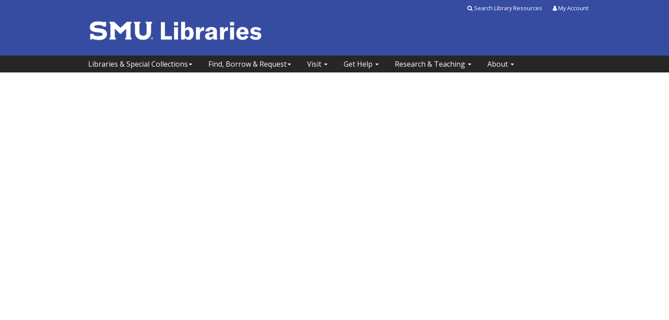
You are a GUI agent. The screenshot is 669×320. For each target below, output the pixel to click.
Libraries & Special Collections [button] (140, 64)
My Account (570, 8)
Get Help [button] (361, 64)
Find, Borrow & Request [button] (249, 64)
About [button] (500, 64)
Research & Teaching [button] (433, 64)
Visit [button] (317, 64)
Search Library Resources (504, 8)
